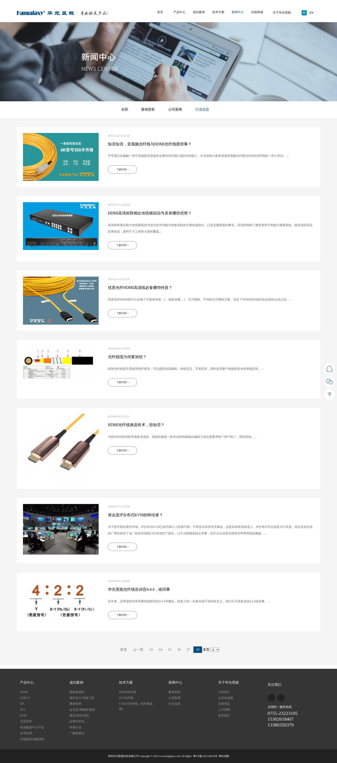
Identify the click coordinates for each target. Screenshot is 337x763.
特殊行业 (75, 727)
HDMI (24, 692)
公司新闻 (175, 109)
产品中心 (179, 12)
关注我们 (274, 684)
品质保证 (224, 703)
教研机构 (75, 703)
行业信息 (202, 109)
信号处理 (26, 733)
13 (151, 649)
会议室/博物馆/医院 (82, 709)
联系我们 (224, 715)
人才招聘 (224, 709)
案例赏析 (148, 109)
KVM (23, 715)
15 (169, 649)
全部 (124, 109)
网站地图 (224, 756)
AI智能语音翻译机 (32, 739)
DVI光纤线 (126, 698)
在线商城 (257, 12)
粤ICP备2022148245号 (205, 756)
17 (188, 649)
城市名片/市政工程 (81, 698)
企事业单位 (76, 721)
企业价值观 (225, 698)
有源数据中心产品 (32, 727)
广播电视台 (76, 733)
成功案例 (199, 12)
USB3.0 (25, 698)
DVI (22, 709)
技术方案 (218, 12)
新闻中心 (238, 12)
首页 (160, 12)
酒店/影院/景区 (79, 715)
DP (22, 703)
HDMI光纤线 (127, 692)
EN (311, 12)
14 (160, 649)
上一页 (138, 649)
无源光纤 (26, 721)
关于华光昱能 (282, 12)
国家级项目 (76, 692)
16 (179, 649)
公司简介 (224, 692)
